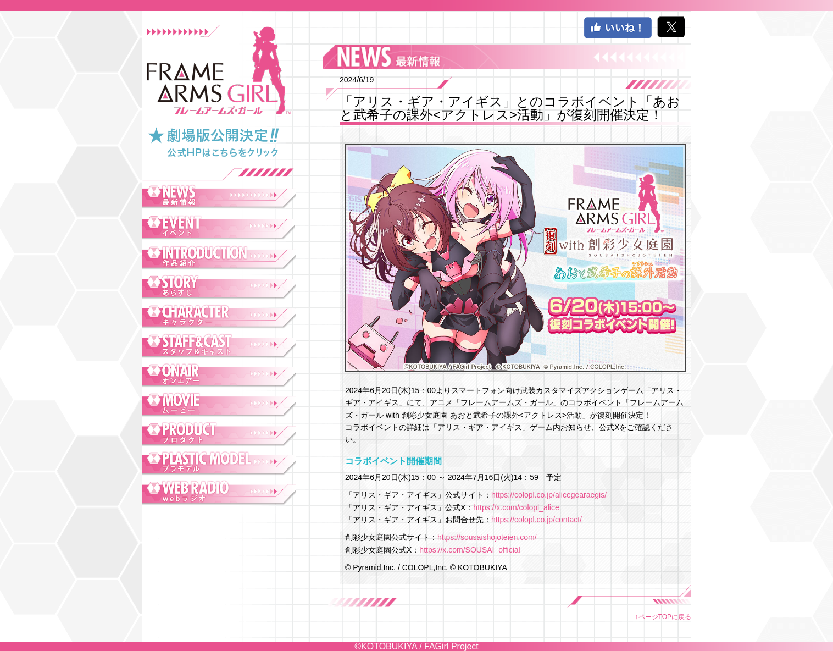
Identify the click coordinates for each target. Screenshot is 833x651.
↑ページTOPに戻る (663, 617)
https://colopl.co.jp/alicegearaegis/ (549, 494)
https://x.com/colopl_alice (516, 507)
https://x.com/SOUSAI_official (469, 549)
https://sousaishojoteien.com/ (487, 537)
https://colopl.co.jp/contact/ (536, 519)
